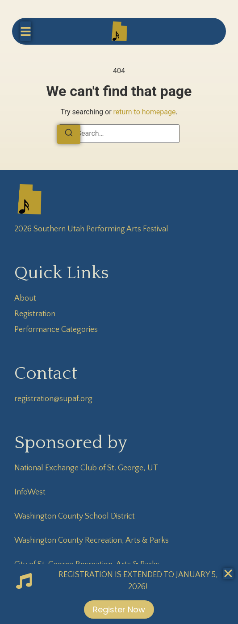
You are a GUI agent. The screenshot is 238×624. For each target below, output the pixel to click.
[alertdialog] (119, 594)
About (25, 298)
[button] (25, 31)
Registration (34, 314)
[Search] (68, 134)
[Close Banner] (228, 573)
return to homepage (144, 112)
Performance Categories (56, 329)
